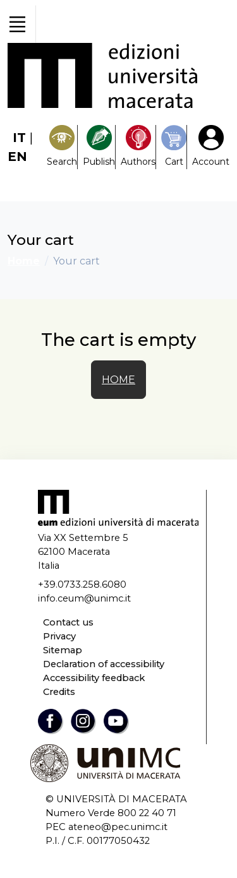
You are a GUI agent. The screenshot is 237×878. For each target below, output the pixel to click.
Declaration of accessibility (103, 664)
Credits (59, 691)
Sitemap (62, 650)
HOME (118, 380)
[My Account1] (210, 147)
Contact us (68, 622)
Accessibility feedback (94, 678)
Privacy (59, 636)
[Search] (62, 147)
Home (24, 261)
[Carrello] (173, 147)
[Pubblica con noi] (99, 147)
